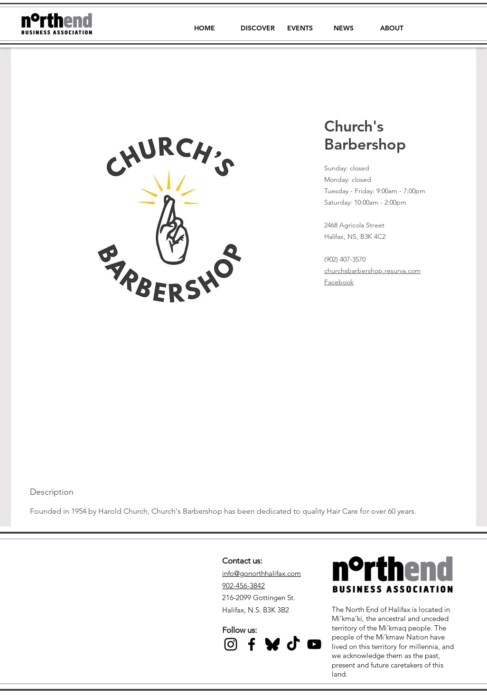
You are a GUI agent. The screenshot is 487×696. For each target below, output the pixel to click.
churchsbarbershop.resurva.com (372, 270)
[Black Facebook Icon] (251, 644)
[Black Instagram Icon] (230, 644)
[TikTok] (293, 644)
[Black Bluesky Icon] (272, 644)
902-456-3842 (243, 585)
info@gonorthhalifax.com (261, 573)
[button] (257, 23)
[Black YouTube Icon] (314, 644)
